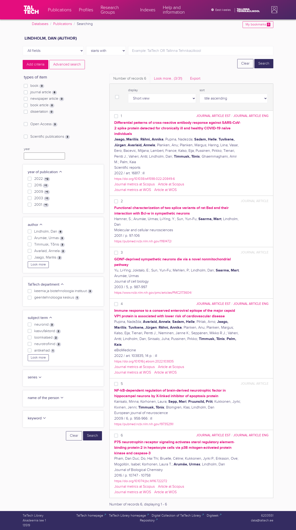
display (133, 90)
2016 (41, 185)
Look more (38, 264)
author (35, 225)
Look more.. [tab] (168, 78)
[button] (273, 9)
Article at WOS (165, 190)
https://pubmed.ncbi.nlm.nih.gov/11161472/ (143, 241)
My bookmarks (258, 24)
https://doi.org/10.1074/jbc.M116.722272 (140, 481)
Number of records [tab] (129, 78)
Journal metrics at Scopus (134, 184)
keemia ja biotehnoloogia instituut (63, 291)
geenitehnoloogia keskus (56, 297)
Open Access (43, 124)
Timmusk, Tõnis (49, 244)
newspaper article (47, 99)
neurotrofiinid (47, 344)
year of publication (45, 172)
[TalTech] (31, 9)
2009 (42, 192)
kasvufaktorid (47, 331)
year (27, 149)
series (35, 377)
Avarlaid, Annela (49, 251)
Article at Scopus (171, 184)
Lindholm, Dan (48, 231)
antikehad (44, 350)
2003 (42, 198)
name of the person (46, 398)
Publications (62, 24)
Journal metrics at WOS (132, 190)
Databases (40, 24)
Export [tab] (195, 78)
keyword (37, 418)
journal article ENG (250, 116)
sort (202, 90)
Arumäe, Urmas (49, 238)
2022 (42, 179)
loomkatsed (46, 337)
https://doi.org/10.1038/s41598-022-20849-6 (144, 179)
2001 (41, 205)
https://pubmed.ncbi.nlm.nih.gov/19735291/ (144, 424)
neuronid (44, 324)
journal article (43, 92)
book (37, 86)
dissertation (42, 111)
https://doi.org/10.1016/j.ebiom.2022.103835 (144, 361)
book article (42, 105)
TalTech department (46, 284)
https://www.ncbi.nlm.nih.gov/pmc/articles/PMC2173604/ (153, 293)
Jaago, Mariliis (48, 257)
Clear (245, 63)
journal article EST (213, 116)
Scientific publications (50, 136)
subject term (40, 318)
